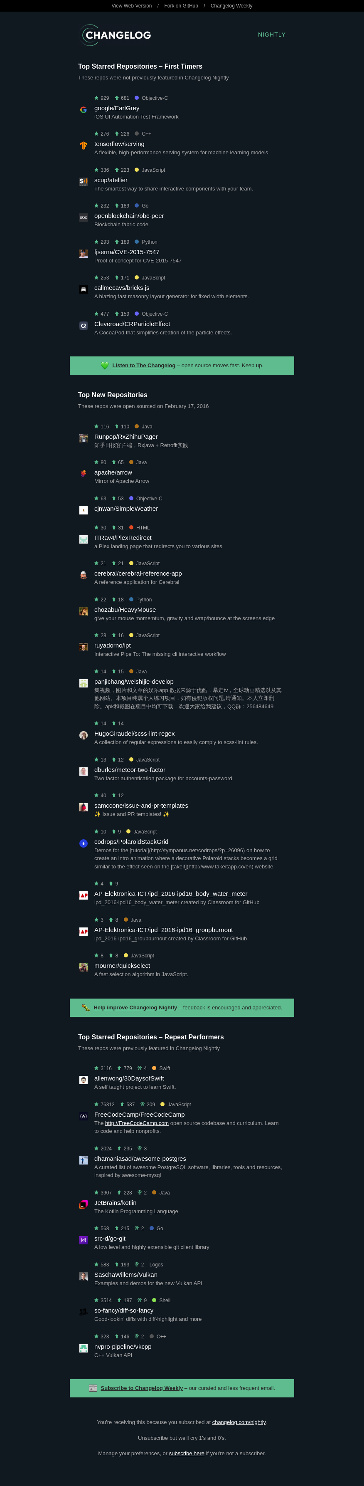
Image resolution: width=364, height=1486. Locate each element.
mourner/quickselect (122, 965)
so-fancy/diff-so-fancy (123, 1310)
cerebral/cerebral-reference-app (138, 573)
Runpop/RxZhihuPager (126, 436)
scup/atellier (111, 179)
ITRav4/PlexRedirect (123, 537)
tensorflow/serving (119, 143)
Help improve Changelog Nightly (135, 1007)
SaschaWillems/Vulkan (125, 1274)
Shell (161, 1300)
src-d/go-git (109, 1238)
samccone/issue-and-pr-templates (141, 805)
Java (143, 427)
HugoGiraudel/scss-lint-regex (134, 733)
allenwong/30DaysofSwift (129, 1078)
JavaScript (150, 170)
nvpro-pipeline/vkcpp (123, 1346)
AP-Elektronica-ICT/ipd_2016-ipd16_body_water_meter (171, 893)
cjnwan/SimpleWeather (126, 508)
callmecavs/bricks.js (122, 287)
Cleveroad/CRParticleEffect (132, 323)
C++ (143, 134)
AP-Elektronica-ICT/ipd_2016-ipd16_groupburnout (163, 929)
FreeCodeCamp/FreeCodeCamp (139, 1114)
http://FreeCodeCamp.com (137, 1123)
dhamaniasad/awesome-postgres (140, 1158)
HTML (139, 528)
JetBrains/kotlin (115, 1202)
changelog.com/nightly (239, 1422)
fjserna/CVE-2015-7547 (127, 251)
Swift (161, 1068)
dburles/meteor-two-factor (129, 769)
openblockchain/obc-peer (129, 215)
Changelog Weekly (232, 6)
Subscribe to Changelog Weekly (142, 1388)
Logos (156, 1265)
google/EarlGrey (116, 107)
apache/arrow (113, 472)
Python (146, 242)
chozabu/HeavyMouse (125, 609)
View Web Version (132, 6)
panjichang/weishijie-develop (134, 681)
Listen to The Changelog (144, 365)
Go (141, 206)
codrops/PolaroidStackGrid (131, 841)
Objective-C (151, 98)
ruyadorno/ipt (112, 645)
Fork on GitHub (181, 6)
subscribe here (186, 1453)
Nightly (272, 34)
